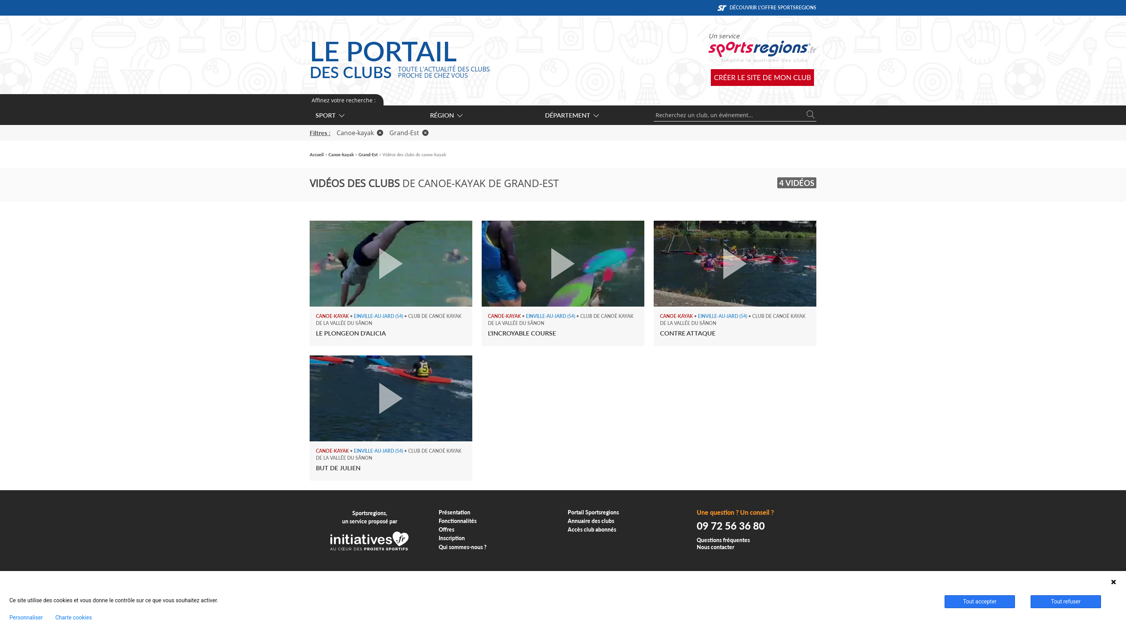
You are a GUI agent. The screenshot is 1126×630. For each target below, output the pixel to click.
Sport (330, 115)
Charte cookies (73, 617)
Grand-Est (409, 132)
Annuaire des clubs (591, 521)
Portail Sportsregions (593, 512)
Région (446, 115)
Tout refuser (1065, 601)
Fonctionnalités (458, 521)
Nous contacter (715, 547)
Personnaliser (26, 617)
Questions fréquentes (723, 540)
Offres (446, 529)
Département (571, 115)
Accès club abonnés (592, 529)
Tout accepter (980, 601)
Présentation (454, 512)
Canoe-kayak (360, 132)
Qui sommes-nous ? (463, 547)
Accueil (317, 154)
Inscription (452, 538)
